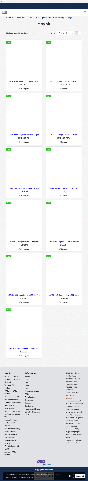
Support (28, 403)
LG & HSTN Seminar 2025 (32, 413)
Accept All (80, 476)
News (27, 382)
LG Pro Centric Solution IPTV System (12, 410)
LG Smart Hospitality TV (12, 416)
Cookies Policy (29, 477)
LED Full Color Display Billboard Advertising (11, 434)
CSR (26, 379)
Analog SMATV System (10, 453)
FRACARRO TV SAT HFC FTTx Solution (11, 398)
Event (27, 388)
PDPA (27, 394)
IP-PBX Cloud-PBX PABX (11, 447)
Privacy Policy (15, 477)
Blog (27, 385)
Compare (25, 88)
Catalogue (29, 400)
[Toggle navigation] (85, 12)
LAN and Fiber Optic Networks (12, 381)
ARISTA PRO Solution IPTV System (12, 404)
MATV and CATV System (10, 392)
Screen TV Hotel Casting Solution (11, 421)
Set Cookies (68, 476)
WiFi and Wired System (10, 386)
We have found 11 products (17, 33)
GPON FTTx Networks (12, 376)
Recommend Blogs (32, 408)
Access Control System (10, 442)
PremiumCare (30, 397)
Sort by (53, 33)
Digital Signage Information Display (12, 427)
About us (28, 376)
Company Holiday (32, 391)
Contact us (29, 406)
